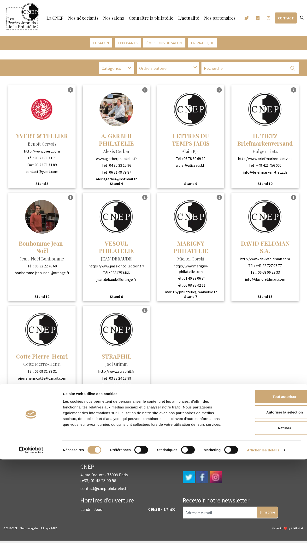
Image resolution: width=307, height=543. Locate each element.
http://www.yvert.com (42, 152)
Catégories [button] (111, 70)
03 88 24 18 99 (120, 379)
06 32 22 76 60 (46, 267)
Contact (286, 18)
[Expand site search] (302, 18)
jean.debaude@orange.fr (116, 280)
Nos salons (113, 18)
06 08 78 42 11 (194, 286)
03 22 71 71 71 (46, 159)
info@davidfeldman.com (265, 280)
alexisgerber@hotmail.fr (116, 180)
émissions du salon (164, 43)
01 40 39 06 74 (194, 279)
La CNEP (55, 18)
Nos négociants (83, 18)
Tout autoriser (267, 480)
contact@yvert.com (42, 172)
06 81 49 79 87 (120, 173)
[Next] (292, 418)
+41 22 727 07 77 (269, 266)
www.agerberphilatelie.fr (116, 159)
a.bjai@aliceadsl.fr (191, 166)
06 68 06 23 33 (269, 273)
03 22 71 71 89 (46, 166)
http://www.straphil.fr (116, 372)
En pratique (202, 43)
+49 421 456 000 (269, 166)
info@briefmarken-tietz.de (265, 173)
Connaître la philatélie (151, 18)
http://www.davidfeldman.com (265, 260)
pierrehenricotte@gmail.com (42, 379)
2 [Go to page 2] (160, 417)
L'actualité (188, 18)
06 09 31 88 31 (46, 372)
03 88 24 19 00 (120, 386)
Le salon (101, 43)
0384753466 (120, 274)
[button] (293, 70)
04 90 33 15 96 (120, 166)
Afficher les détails (263, 533)
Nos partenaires (220, 18)
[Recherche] (250, 70)
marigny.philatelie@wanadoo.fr (191, 293)
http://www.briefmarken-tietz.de (265, 159)
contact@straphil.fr (116, 393)
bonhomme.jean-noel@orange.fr (42, 274)
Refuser (267, 511)
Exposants (128, 43)
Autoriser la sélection (267, 496)
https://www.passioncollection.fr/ (116, 267)
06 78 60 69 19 (194, 159)
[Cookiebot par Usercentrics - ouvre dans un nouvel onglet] (31, 533)
